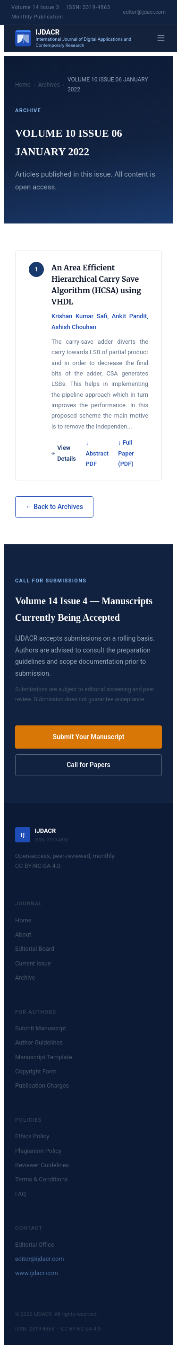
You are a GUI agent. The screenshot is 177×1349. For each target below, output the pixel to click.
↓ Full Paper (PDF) (126, 453)
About (23, 934)
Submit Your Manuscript (89, 737)
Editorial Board (34, 948)
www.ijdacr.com (36, 1273)
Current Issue (33, 963)
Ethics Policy (32, 1136)
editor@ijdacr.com (144, 12)
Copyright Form (36, 1071)
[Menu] (160, 38)
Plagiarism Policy (38, 1150)
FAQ (20, 1193)
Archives (49, 84)
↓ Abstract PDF (97, 453)
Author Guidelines (39, 1042)
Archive (25, 977)
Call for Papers (88, 764)
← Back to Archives (54, 506)
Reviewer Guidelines (42, 1165)
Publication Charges (42, 1085)
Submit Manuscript (40, 1028)
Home (22, 84)
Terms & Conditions (41, 1179)
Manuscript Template (43, 1057)
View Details (63, 453)
